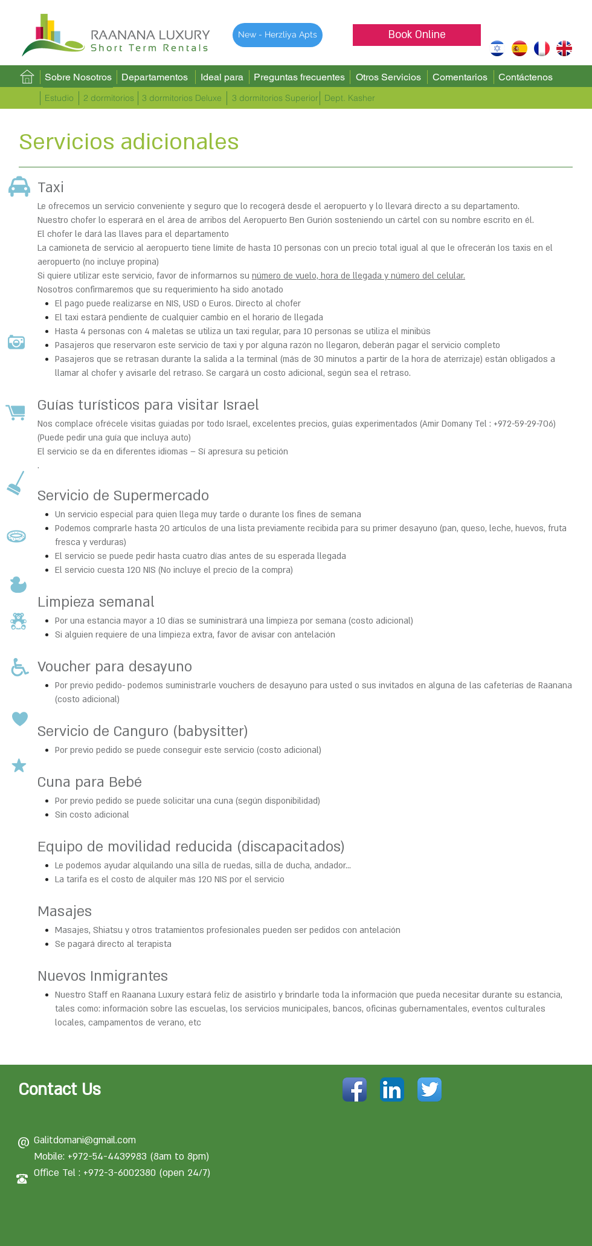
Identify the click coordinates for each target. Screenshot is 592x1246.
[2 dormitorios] (108, 98)
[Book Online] (417, 35)
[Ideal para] (221, 77)
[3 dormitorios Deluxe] (182, 98)
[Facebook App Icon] (355, 1089)
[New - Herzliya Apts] (278, 35)
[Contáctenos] (525, 77)
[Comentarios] (460, 77)
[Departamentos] (155, 77)
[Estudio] (59, 98)
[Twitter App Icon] (429, 1089)
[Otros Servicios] (388, 77)
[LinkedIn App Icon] (392, 1089)
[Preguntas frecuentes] (299, 77)
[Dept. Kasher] (349, 98)
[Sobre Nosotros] (78, 77)
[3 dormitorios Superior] (275, 98)
